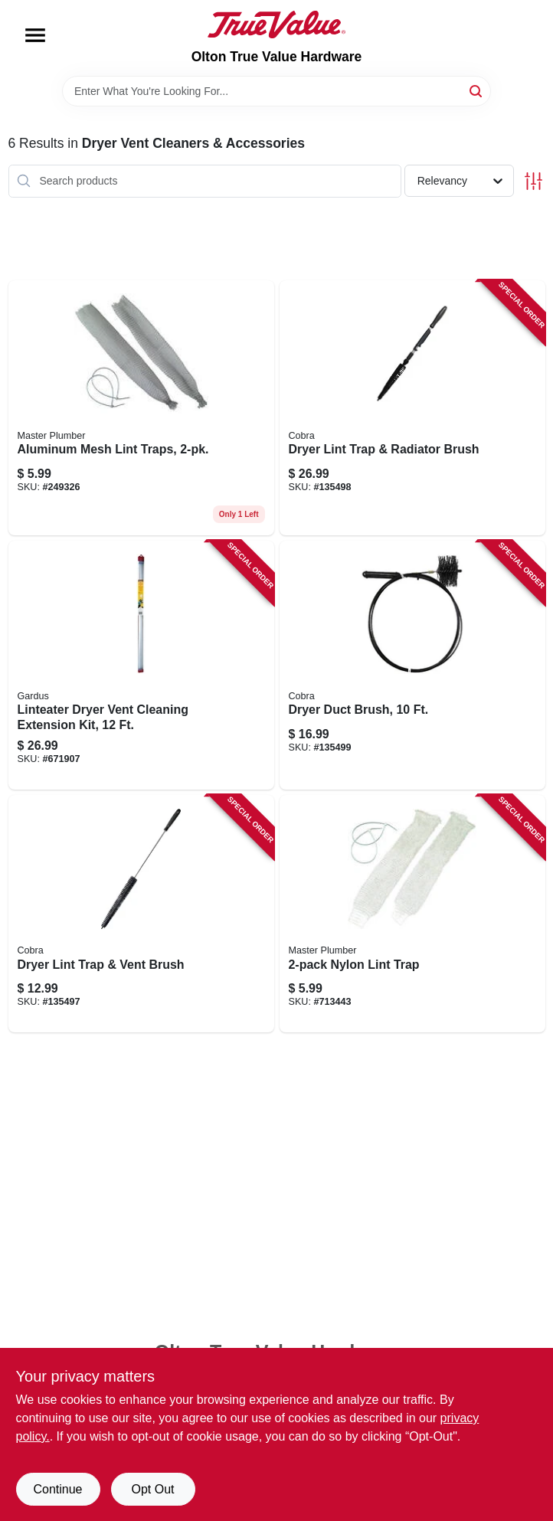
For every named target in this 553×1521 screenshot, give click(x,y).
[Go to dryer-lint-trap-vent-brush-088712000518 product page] (141, 913)
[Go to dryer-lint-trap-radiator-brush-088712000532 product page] (412, 407)
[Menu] (35, 35)
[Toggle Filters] (533, 181)
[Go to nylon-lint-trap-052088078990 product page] (412, 913)
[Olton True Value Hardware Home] (276, 24)
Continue (57, 1489)
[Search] (477, 90)
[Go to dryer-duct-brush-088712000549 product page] (412, 665)
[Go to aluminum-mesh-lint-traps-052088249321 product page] (141, 407)
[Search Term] (276, 91)
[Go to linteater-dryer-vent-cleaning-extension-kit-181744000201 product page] (141, 665)
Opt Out (152, 1489)
